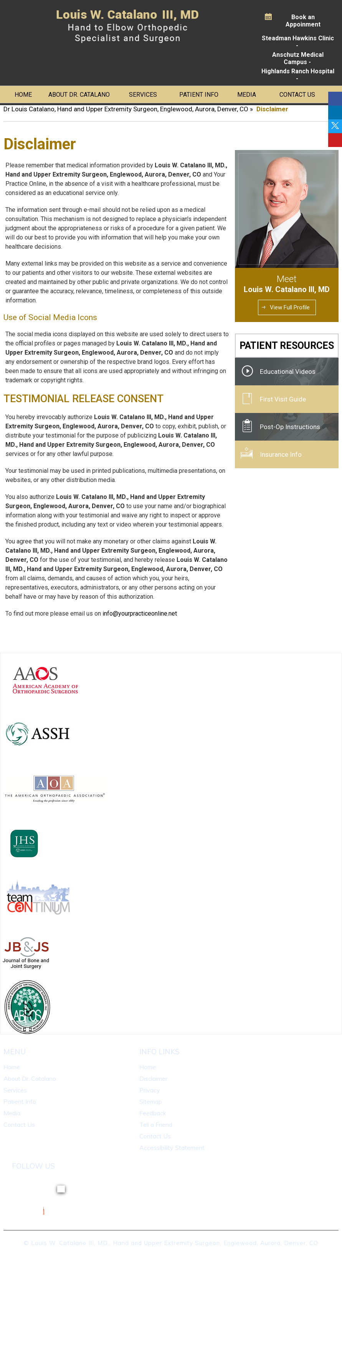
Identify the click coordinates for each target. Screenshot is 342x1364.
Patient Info (198, 94)
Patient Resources (287, 345)
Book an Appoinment (303, 20)
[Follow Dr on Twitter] (335, 126)
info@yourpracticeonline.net (139, 613)
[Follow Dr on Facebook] (335, 99)
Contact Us (297, 94)
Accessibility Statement (172, 1147)
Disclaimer (153, 1078)
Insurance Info (281, 454)
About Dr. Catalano (79, 94)
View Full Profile (290, 307)
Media (246, 94)
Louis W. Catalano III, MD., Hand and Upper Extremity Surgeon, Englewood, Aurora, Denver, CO (174, 1243)
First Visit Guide (283, 399)
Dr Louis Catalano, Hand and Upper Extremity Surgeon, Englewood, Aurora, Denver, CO (125, 109)
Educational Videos (288, 371)
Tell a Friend (155, 1124)
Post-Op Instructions (290, 427)
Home (23, 94)
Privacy (149, 1090)
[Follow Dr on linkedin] (335, 112)
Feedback (152, 1113)
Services (143, 94)
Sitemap (150, 1101)
